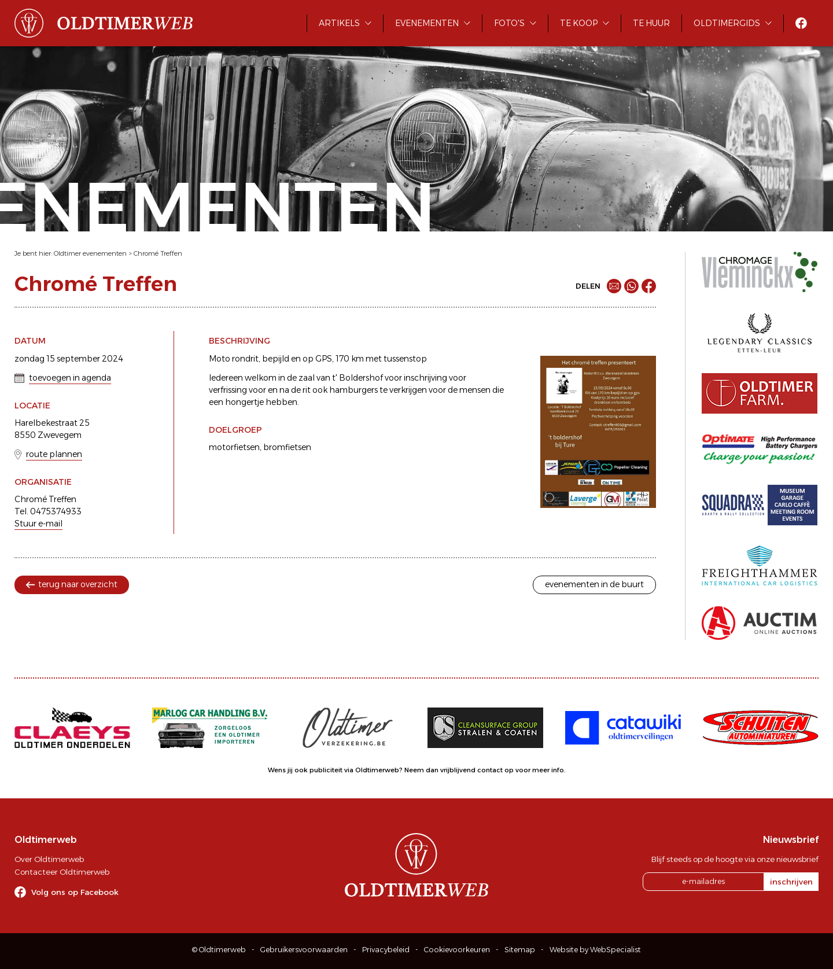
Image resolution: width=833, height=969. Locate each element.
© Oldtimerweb (219, 949)
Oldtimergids (727, 23)
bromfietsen (287, 447)
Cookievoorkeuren (457, 949)
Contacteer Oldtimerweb (61, 871)
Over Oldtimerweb (49, 859)
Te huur (651, 23)
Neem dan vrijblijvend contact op (459, 770)
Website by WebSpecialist (595, 949)
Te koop (579, 23)
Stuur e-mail (38, 523)
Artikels (339, 23)
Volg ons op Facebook (75, 892)
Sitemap (519, 949)
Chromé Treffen (158, 253)
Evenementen (427, 23)
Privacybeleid (386, 949)
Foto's (509, 23)
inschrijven (791, 881)
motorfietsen (234, 447)
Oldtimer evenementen (90, 253)
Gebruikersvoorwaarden (304, 949)
